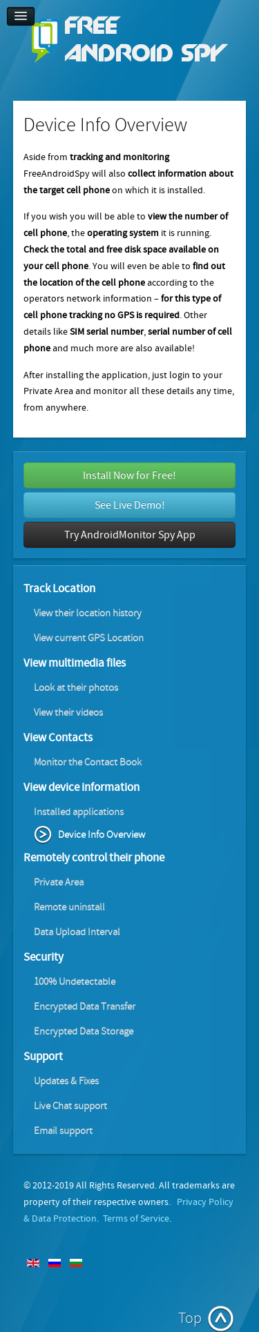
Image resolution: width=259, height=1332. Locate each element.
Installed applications (79, 812)
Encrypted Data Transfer (84, 1006)
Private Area (59, 882)
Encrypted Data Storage (83, 1031)
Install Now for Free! (129, 475)
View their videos (68, 712)
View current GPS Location (89, 638)
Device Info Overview (101, 835)
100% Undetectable (74, 982)
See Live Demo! (130, 505)
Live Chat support (70, 1106)
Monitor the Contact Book (88, 762)
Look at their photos (76, 688)
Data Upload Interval (77, 932)
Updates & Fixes (66, 1081)
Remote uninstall (69, 907)
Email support (63, 1131)
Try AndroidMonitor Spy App (129, 535)
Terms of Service (136, 1218)
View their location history (88, 613)
